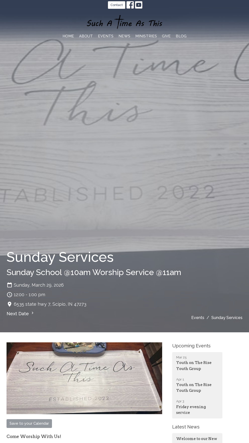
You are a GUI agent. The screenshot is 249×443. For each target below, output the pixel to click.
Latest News (186, 426)
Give (166, 36)
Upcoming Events (191, 345)
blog (181, 36)
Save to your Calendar (29, 423)
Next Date (21, 313)
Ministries (146, 36)
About (86, 36)
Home (68, 36)
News (124, 36)
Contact (116, 5)
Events (105, 36)
